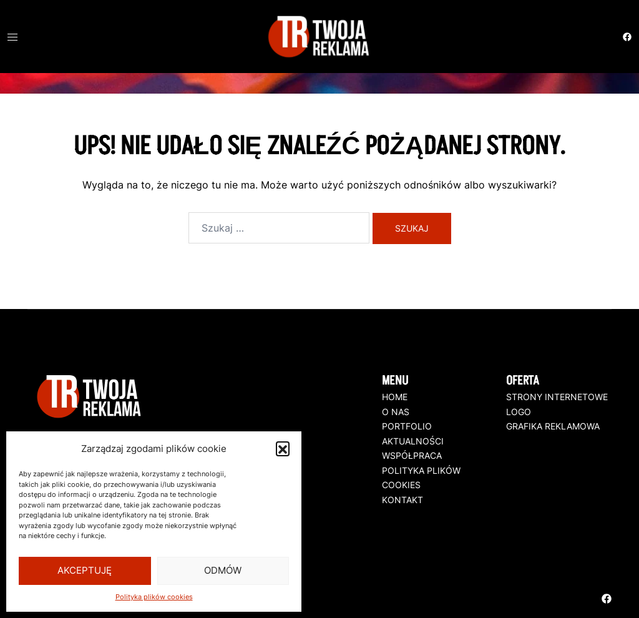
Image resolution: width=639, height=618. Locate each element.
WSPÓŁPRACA (412, 455)
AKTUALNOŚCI (413, 441)
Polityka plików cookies (154, 596)
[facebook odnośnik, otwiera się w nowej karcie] (627, 35)
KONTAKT (402, 499)
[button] (282, 448)
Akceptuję (84, 570)
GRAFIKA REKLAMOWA (553, 426)
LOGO (518, 411)
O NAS (395, 411)
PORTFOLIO (407, 426)
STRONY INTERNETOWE (557, 396)
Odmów (222, 570)
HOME (394, 396)
